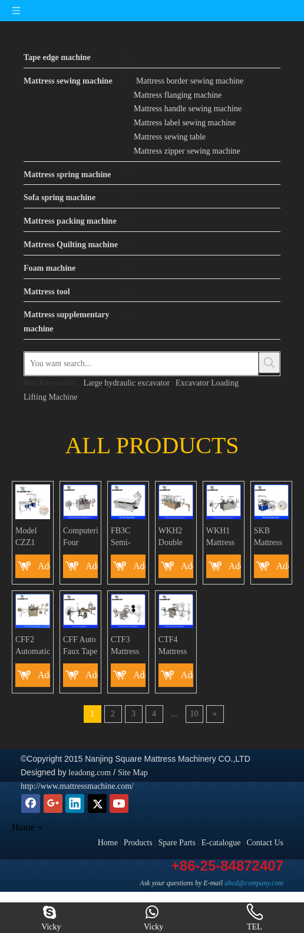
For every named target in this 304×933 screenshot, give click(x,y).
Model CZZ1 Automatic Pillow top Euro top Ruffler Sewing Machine (32, 537)
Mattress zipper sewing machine (187, 151)
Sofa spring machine (59, 197)
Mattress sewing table (170, 136)
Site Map (133, 772)
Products (138, 842)
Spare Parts (177, 842)
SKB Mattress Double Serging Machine (268, 537)
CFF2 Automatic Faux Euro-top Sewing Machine (32, 646)
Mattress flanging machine (178, 95)
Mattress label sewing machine (185, 122)
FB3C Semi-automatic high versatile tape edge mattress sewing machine (127, 537)
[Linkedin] (74, 803)
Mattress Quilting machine (71, 244)
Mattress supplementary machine (67, 321)
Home (108, 842)
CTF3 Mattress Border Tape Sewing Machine (125, 646)
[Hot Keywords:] (269, 362)
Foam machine (49, 268)
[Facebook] (30, 803)
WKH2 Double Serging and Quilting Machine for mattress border (172, 537)
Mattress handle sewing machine (188, 108)
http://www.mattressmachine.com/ (77, 786)
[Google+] (53, 803)
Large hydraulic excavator (126, 382)
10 (194, 713)
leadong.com (89, 772)
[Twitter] (97, 803)
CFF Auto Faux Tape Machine (80, 646)
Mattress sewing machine (68, 81)
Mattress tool (47, 291)
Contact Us (264, 842)
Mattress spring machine (67, 174)
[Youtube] (119, 803)
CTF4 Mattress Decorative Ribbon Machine (175, 646)
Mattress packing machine (70, 221)
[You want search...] (141, 364)
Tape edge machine (57, 57)
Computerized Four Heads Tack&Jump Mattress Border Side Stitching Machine (80, 537)
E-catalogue (221, 842)
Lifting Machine (50, 397)
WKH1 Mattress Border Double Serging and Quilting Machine (220, 537)
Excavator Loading (207, 382)
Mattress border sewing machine (189, 81)
